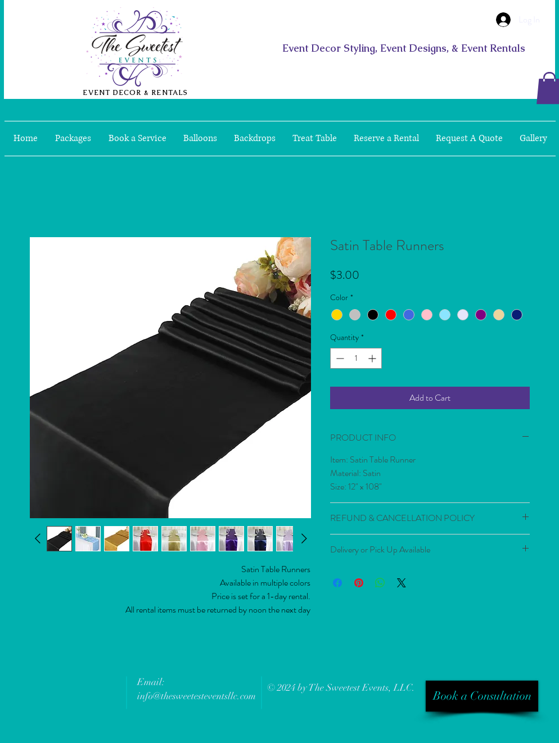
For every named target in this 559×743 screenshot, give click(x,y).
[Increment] (373, 358)
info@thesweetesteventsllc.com (196, 696)
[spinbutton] (356, 358)
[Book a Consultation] (482, 696)
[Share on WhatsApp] (380, 583)
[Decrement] (339, 358)
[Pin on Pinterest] (359, 583)
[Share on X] (401, 583)
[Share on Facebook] (337, 583)
